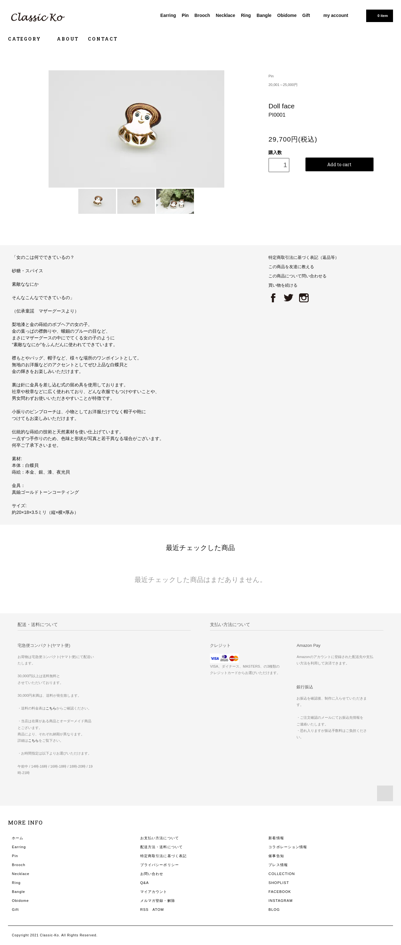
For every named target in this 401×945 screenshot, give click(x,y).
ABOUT (68, 39)
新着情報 (276, 838)
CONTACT (103, 39)
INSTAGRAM (280, 900)
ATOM (158, 909)
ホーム (17, 838)
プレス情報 (278, 865)
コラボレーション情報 (287, 847)
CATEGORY (28, 39)
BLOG (274, 909)
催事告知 (276, 856)
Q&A (144, 883)
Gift (306, 15)
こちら (51, 708)
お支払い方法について (159, 838)
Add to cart (339, 164)
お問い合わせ (152, 874)
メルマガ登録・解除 (157, 900)
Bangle (264, 15)
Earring (168, 15)
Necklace (225, 15)
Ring (246, 15)
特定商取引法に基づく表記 (163, 856)
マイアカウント (153, 892)
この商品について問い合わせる (297, 276)
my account (335, 15)
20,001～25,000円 (282, 85)
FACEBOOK (279, 892)
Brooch (202, 15)
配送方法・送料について (161, 847)
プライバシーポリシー (159, 865)
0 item (379, 15)
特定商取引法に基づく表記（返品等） (303, 257)
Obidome (287, 15)
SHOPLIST (278, 883)
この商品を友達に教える (291, 267)
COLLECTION (281, 874)
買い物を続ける (282, 285)
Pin (185, 15)
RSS (144, 909)
